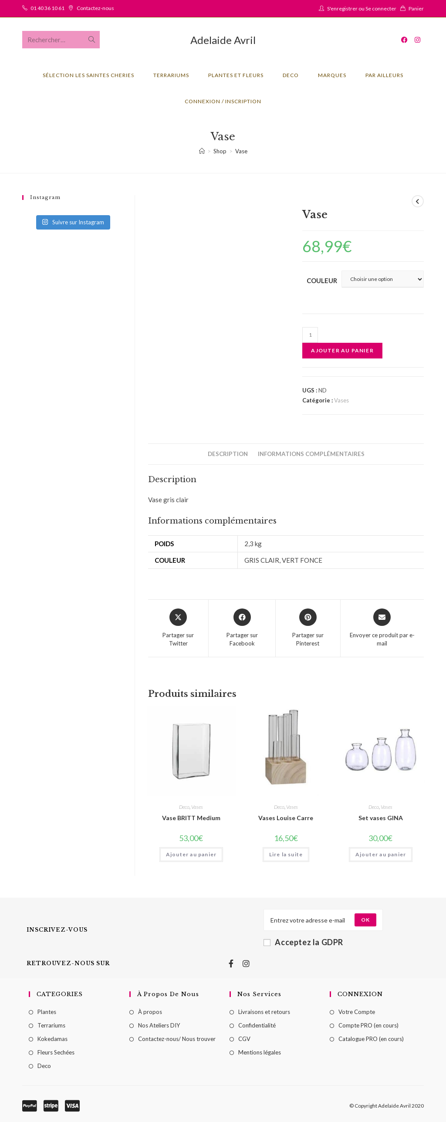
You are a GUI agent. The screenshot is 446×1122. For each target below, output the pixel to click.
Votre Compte (356, 1011)
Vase (241, 151)
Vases (341, 400)
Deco (184, 807)
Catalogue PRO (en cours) (371, 1038)
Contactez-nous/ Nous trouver (177, 1038)
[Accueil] (202, 151)
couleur (322, 280)
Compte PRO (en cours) (368, 1025)
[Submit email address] (365, 919)
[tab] (227, 454)
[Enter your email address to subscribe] (323, 920)
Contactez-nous (95, 8)
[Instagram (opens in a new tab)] (417, 40)
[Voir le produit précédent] (418, 201)
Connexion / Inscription (223, 101)
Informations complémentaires (311, 453)
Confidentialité (257, 1025)
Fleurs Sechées (55, 1052)
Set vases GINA (380, 817)
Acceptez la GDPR (303, 942)
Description (228, 453)
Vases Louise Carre (285, 817)
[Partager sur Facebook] (242, 628)
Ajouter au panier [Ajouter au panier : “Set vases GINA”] (380, 854)
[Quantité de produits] (310, 335)
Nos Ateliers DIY (159, 1025)
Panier (416, 8)
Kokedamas (52, 1038)
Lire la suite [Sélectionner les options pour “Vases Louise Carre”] (286, 854)
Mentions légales (259, 1052)
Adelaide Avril (223, 40)
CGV (244, 1038)
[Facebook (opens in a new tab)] (404, 40)
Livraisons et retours (264, 1011)
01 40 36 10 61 (47, 8)
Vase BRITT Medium (191, 817)
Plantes (46, 1011)
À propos (150, 1011)
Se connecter (380, 8)
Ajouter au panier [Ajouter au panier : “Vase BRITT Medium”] (191, 854)
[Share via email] (382, 628)
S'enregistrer (342, 8)
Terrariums (51, 1025)
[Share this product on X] (178, 628)
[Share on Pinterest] (308, 628)
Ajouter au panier (342, 350)
